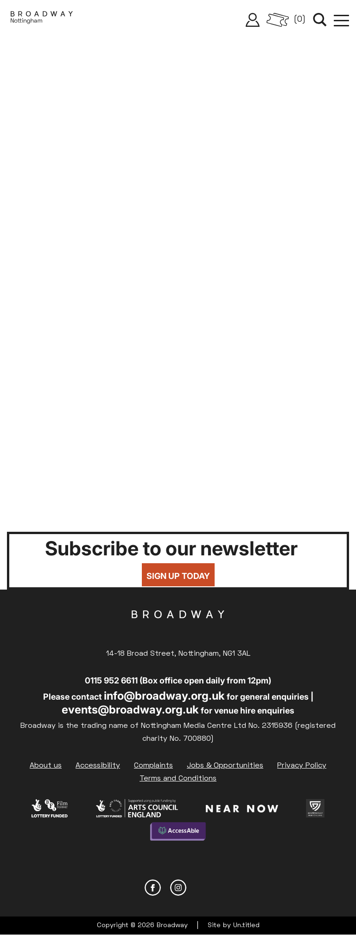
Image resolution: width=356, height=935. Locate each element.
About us (46, 766)
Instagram (178, 888)
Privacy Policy (301, 766)
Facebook (153, 888)
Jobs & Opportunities (225, 766)
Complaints (153, 766)
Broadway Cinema (178, 628)
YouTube (204, 888)
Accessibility (98, 766)
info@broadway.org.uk (164, 695)
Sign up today (178, 576)
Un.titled (246, 926)
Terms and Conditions (178, 778)
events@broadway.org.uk (130, 709)
